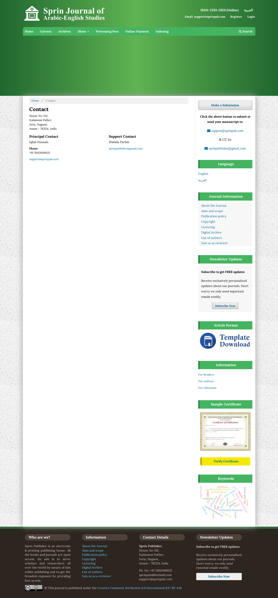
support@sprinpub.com (44, 159)
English (203, 174)
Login (251, 16)
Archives (64, 31)
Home (29, 31)
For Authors (205, 381)
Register (236, 16)
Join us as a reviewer (96, 576)
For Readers (206, 374)
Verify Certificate (226, 461)
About (82, 31)
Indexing (162, 31)
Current (46, 31)
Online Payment (137, 31)
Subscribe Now (225, 306)
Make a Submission (225, 105)
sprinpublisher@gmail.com (126, 148)
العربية (202, 180)
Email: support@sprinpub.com (205, 16)
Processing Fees (107, 31)
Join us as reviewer (214, 243)
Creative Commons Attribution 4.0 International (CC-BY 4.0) (139, 588)
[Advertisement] (143, 66)
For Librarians (207, 388)
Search (245, 31)
